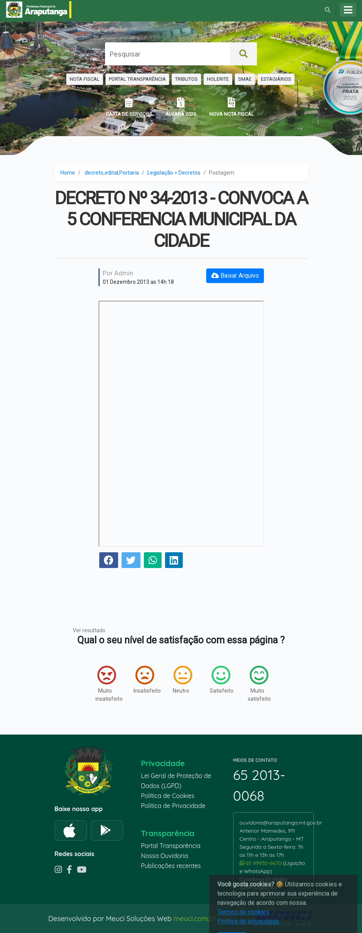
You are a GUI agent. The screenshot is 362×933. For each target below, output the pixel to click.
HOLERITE (218, 79)
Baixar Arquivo (235, 275)
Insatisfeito (144, 679)
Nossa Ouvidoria (164, 856)
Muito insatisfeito (106, 683)
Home (67, 173)
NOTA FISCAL (85, 79)
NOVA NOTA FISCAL (231, 107)
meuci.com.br (194, 918)
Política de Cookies (168, 796)
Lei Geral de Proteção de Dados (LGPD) (176, 781)
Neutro (182, 679)
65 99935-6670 (261, 863)
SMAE (245, 79)
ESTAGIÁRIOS (276, 79)
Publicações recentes (171, 866)
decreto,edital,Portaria (112, 173)
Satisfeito (221, 679)
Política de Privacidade (173, 806)
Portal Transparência (170, 846)
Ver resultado (89, 630)
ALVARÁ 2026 (180, 107)
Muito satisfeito (259, 683)
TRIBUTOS (186, 79)
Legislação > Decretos (173, 173)
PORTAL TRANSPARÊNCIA (137, 79)
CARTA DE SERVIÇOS (129, 107)
